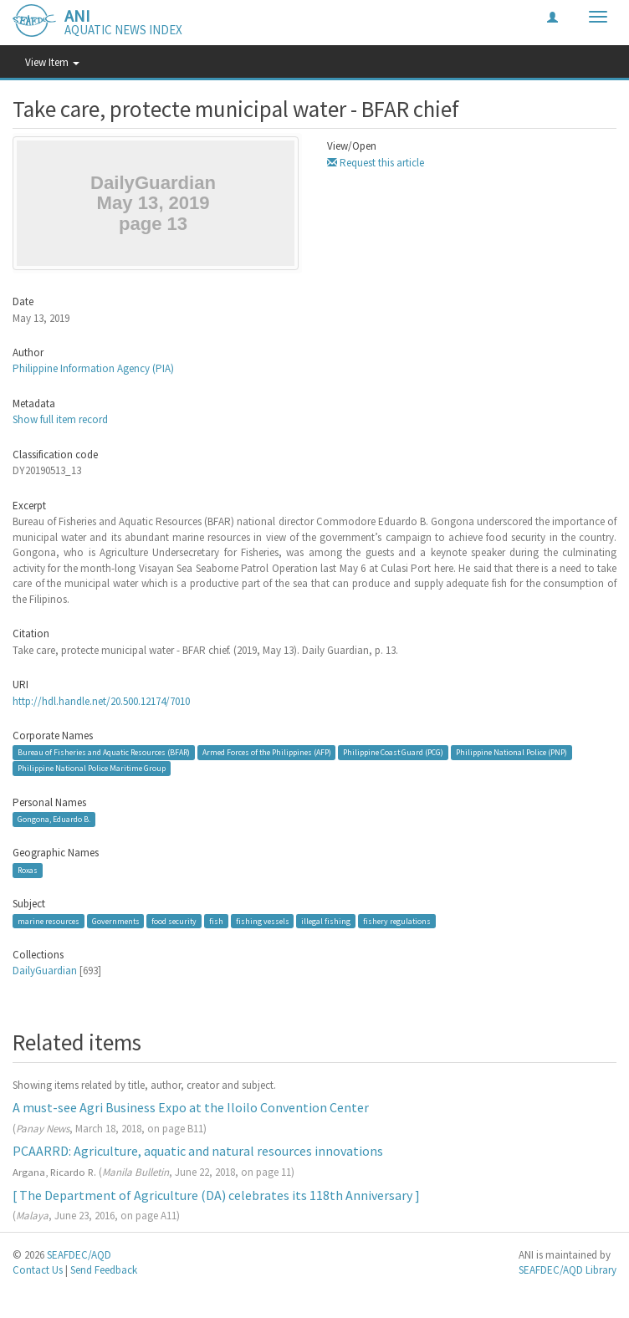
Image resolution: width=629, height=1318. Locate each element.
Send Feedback (103, 1270)
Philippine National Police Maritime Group (92, 768)
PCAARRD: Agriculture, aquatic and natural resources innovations (198, 1150)
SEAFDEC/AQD (79, 1255)
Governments (116, 921)
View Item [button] (52, 62)
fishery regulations (397, 921)
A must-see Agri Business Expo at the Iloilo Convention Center (191, 1107)
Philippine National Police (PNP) (511, 752)
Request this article (375, 163)
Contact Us (38, 1270)
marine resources (48, 921)
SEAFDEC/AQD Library (567, 1270)
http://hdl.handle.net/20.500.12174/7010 (101, 701)
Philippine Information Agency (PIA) (93, 368)
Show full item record (60, 419)
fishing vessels (262, 921)
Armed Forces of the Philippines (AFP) (266, 752)
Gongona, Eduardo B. (54, 819)
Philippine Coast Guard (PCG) (393, 752)
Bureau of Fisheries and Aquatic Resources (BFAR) (104, 752)
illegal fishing (325, 921)
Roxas (28, 870)
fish (216, 921)
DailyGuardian (45, 970)
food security (174, 921)
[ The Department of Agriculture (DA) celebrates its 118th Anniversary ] (216, 1195)
